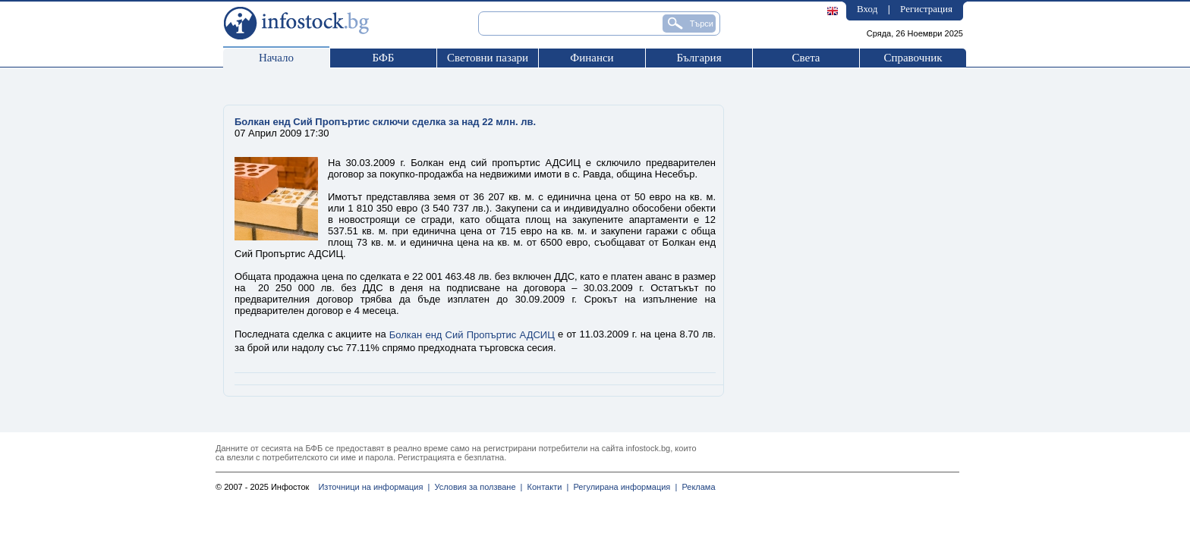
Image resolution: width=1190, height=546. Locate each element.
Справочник (912, 58)
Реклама (696, 486)
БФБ (384, 58)
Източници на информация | (374, 486)
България (698, 58)
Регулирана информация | (622, 486)
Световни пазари (487, 58)
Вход (867, 8)
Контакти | (545, 486)
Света (806, 58)
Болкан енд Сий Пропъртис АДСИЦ (472, 334)
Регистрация (926, 8)
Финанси (591, 58)
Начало (276, 58)
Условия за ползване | (476, 486)
